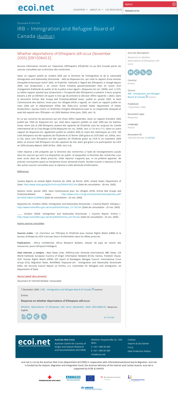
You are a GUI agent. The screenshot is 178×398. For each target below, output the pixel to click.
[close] (174, 4)
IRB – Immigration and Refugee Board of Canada (67, 289)
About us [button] (95, 9)
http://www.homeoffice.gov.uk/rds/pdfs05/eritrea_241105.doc (48, 216)
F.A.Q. (131, 347)
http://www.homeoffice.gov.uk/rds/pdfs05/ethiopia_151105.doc (49, 207)
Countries (79, 9)
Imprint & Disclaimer (138, 343)
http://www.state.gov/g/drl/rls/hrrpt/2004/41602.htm (51, 184)
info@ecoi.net (98, 354)
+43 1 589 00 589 (101, 350)
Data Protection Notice (139, 351)
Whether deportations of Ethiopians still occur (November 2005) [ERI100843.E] (63, 306)
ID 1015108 (109, 317)
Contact (132, 339)
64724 (151, 137)
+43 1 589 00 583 (101, 346)
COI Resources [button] (114, 9)
